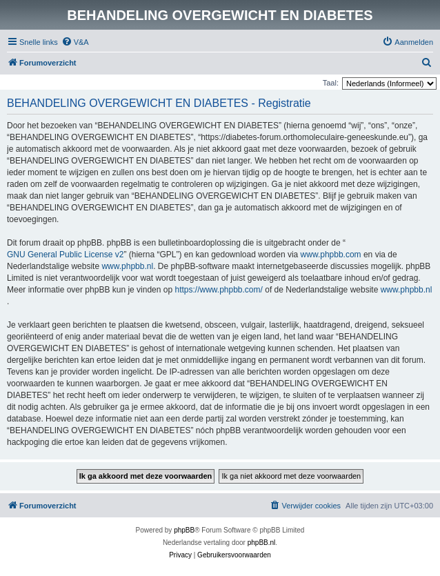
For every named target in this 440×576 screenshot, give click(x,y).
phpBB (184, 530)
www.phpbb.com (331, 254)
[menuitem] (75, 42)
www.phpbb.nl (127, 266)
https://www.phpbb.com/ (218, 290)
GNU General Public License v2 (65, 254)
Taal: (331, 83)
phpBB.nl (262, 542)
